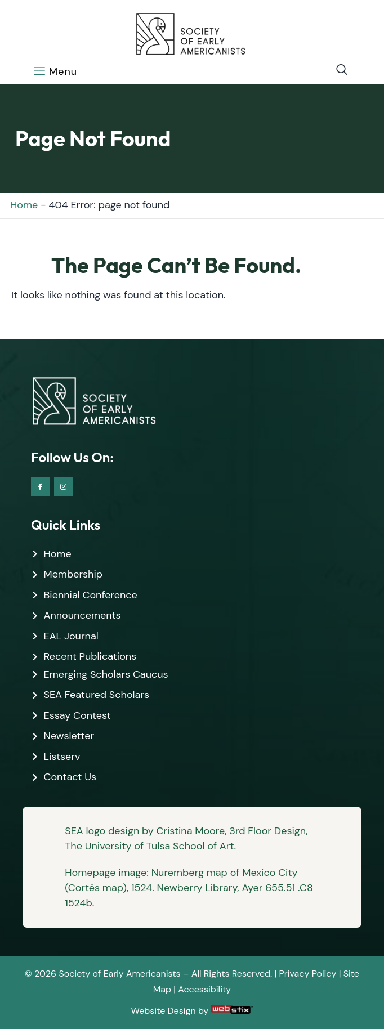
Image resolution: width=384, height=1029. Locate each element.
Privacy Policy (308, 973)
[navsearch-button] (336, 70)
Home (24, 205)
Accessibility (204, 989)
